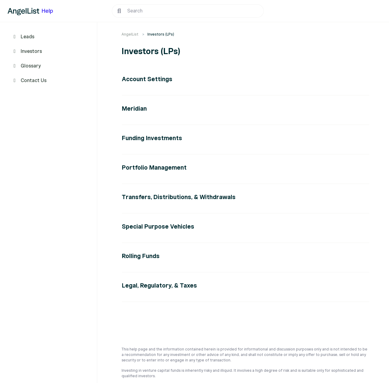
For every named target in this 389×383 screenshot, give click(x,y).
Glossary (31, 66)
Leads (27, 37)
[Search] (188, 11)
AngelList (130, 34)
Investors (31, 51)
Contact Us (33, 81)
